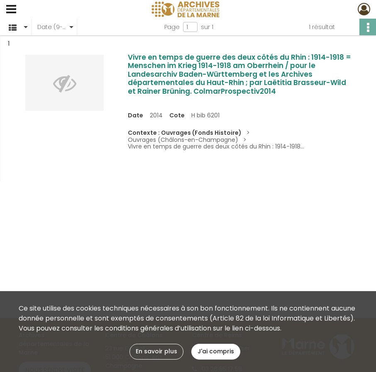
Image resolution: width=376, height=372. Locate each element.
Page (172, 27)
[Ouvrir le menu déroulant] (11, 10)
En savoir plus (156, 351)
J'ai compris (216, 351)
